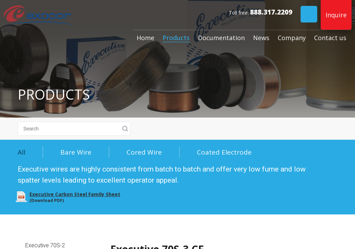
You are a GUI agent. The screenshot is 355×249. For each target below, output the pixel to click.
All (21, 152)
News (261, 38)
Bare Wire (76, 152)
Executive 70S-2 (45, 245)
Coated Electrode (224, 152)
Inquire (336, 15)
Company (292, 38)
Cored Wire (144, 152)
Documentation (221, 38)
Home (145, 38)
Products (176, 38)
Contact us (330, 38)
